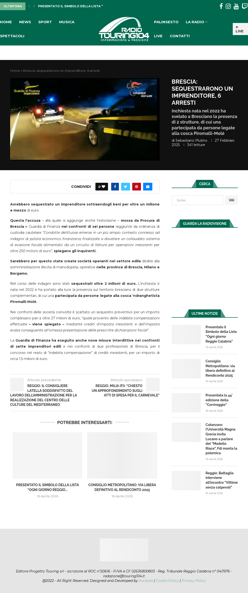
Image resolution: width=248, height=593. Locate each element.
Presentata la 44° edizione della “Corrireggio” (219, 400)
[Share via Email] (147, 186)
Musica (66, 22)
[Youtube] (236, 6)
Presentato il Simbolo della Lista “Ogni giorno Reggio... (89, 6)
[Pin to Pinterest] (136, 186)
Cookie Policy (167, 580)
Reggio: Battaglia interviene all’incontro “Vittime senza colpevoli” (222, 480)
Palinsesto (166, 22)
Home (6, 22)
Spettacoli (12, 36)
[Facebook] (221, 6)
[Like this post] (103, 186)
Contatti (180, 36)
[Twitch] (244, 6)
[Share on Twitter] (125, 186)
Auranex (146, 580)
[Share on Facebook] (115, 186)
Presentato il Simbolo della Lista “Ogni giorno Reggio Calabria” (221, 334)
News (25, 22)
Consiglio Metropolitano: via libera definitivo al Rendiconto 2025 (220, 368)
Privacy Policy (194, 580)
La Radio (195, 22)
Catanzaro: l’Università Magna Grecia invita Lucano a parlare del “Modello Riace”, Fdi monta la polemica (221, 439)
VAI (231, 200)
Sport (45, 22)
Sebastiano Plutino (191, 140)
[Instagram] (228, 6)
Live (158, 36)
